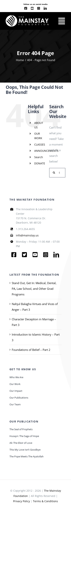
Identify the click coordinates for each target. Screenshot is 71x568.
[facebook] (25, 8)
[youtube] (32, 8)
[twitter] (24, 254)
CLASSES (39, 144)
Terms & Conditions (45, 501)
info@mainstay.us (27, 235)
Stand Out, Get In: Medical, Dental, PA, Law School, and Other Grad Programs (34, 288)
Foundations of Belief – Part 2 (31, 350)
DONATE (39, 163)
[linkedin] (45, 8)
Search (38, 157)
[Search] (54, 172)
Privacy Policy (21, 501)
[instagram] (38, 8)
